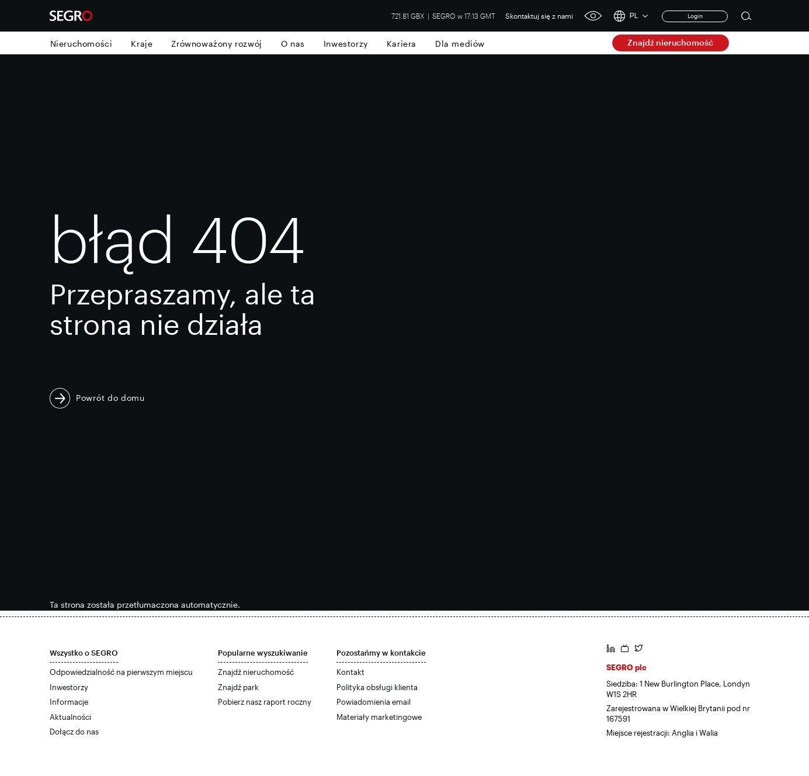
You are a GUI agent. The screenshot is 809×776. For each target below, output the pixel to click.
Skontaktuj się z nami (539, 15)
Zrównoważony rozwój (216, 44)
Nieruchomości (81, 44)
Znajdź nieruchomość (670, 42)
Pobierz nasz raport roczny (264, 701)
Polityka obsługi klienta (377, 687)
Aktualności (70, 717)
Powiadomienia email (373, 701)
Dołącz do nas (74, 731)
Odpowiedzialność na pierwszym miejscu (121, 672)
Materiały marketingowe (379, 717)
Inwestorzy (346, 44)
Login (695, 15)
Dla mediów (460, 44)
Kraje (141, 44)
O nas (293, 44)
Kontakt (350, 672)
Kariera (401, 44)
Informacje (69, 701)
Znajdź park (238, 687)
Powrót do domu (110, 398)
